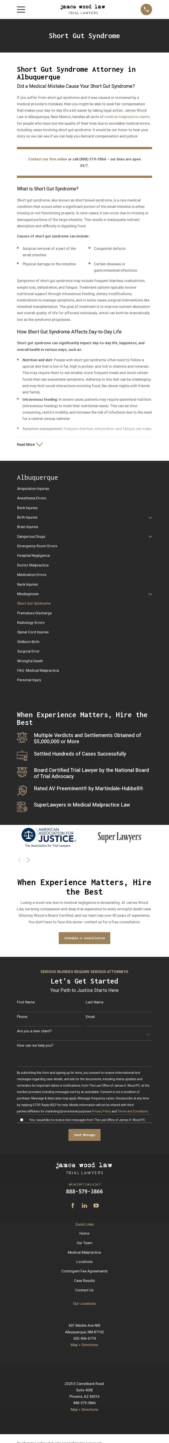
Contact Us (84, 1291)
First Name (26, 1003)
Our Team (84, 1243)
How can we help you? (35, 1046)
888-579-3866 (84, 1191)
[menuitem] (84, 489)
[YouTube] (96, 1205)
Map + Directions (84, 1345)
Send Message (84, 1135)
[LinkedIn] (84, 1205)
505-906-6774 (84, 1339)
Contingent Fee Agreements (84, 1272)
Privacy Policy (101, 1111)
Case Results (84, 1281)
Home (84, 1234)
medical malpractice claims (127, 117)
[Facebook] (72, 1205)
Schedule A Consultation (84, 938)
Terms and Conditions (133, 1111)
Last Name (94, 1003)
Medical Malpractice (84, 1253)
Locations (84, 1262)
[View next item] (28, 860)
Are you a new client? (34, 1031)
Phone (22, 1017)
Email (90, 1017)
